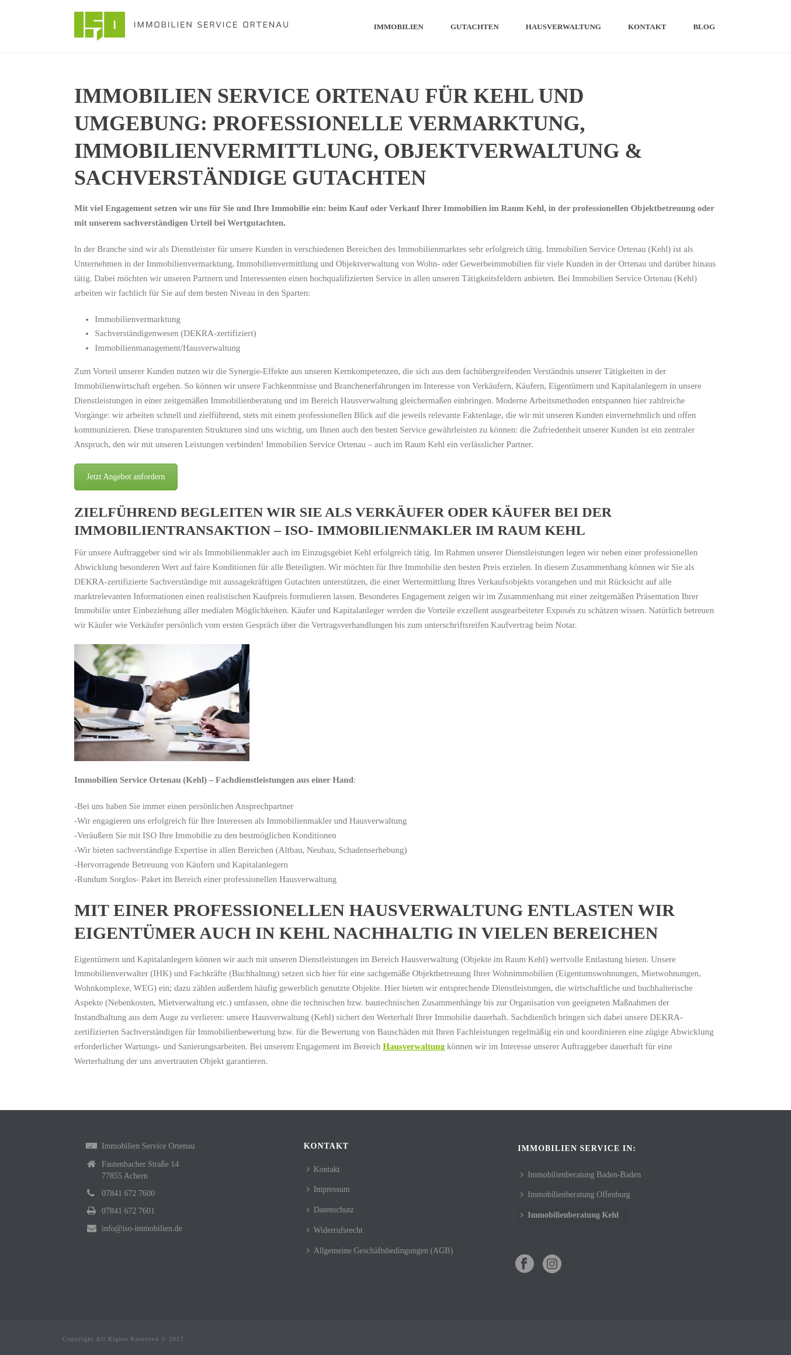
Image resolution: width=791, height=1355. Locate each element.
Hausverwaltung (563, 26)
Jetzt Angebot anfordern (125, 476)
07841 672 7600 (128, 1193)
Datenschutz (330, 1209)
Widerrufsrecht (335, 1230)
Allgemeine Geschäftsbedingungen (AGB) (380, 1250)
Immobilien (399, 26)
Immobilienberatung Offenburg (575, 1194)
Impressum (328, 1189)
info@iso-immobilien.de (142, 1228)
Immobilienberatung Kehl (570, 1215)
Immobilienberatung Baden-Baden (581, 1174)
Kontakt (647, 26)
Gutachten (474, 26)
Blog (704, 26)
